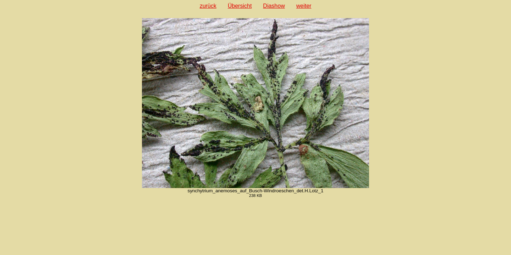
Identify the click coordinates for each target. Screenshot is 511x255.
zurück (208, 6)
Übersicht (240, 6)
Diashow (274, 6)
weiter (304, 6)
